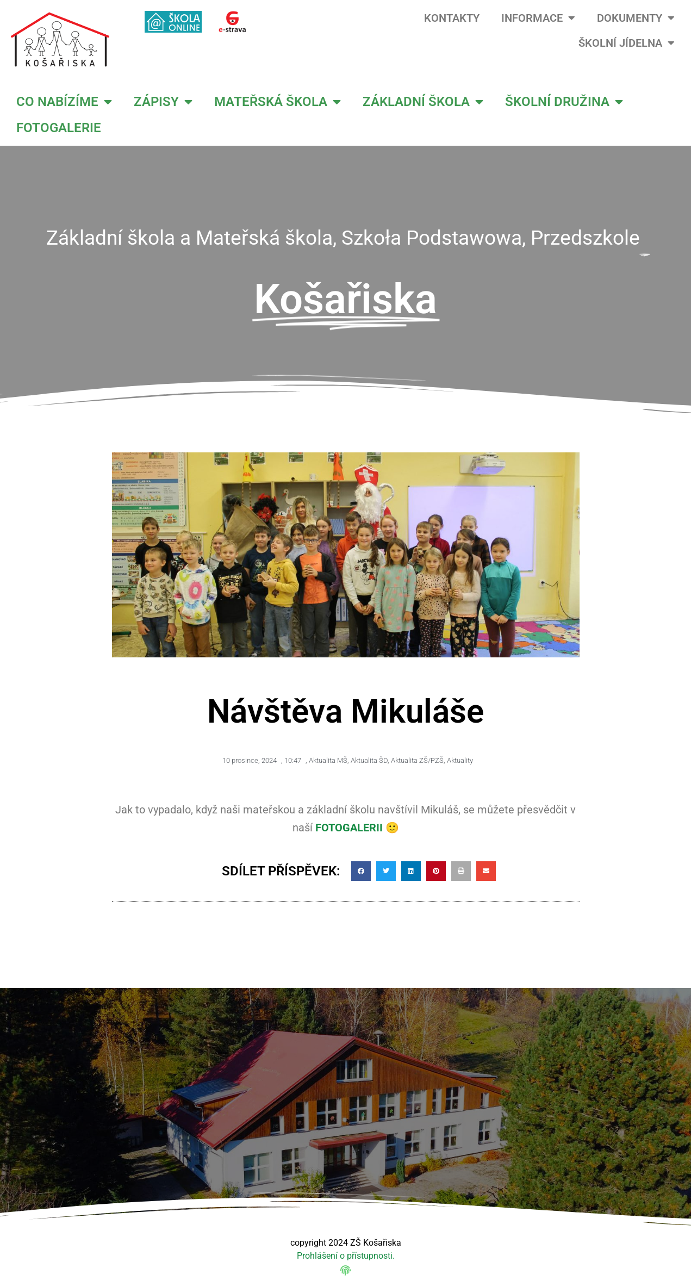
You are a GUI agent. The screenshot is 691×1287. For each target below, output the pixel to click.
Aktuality (460, 760)
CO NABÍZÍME (64, 102)
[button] (361, 871)
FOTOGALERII (349, 827)
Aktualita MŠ (328, 760)
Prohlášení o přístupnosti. (346, 1256)
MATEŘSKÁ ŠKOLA (277, 102)
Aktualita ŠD (369, 760)
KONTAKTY (452, 17)
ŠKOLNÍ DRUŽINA (564, 102)
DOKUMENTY (636, 18)
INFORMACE (538, 18)
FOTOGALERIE (58, 127)
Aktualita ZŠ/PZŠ (417, 760)
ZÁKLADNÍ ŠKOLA (423, 102)
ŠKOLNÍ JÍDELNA (626, 43)
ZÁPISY (163, 102)
